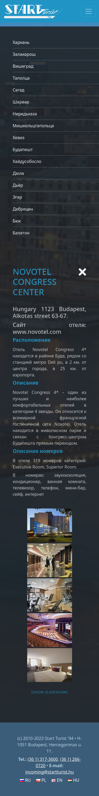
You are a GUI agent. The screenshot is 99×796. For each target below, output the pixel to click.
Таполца (21, 78)
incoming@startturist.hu (49, 772)
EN (56, 780)
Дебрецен (23, 209)
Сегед (18, 90)
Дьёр (18, 185)
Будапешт (23, 149)
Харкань (21, 42)
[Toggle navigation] (88, 11)
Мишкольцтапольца (33, 126)
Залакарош (24, 54)
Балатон (21, 233)
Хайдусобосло (27, 161)
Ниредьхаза (25, 114)
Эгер (17, 197)
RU (25, 780)
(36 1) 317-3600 (43, 759)
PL (41, 780)
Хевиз (19, 137)
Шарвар (21, 102)
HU (73, 780)
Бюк (17, 221)
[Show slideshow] (49, 692)
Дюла (18, 173)
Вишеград (23, 66)
